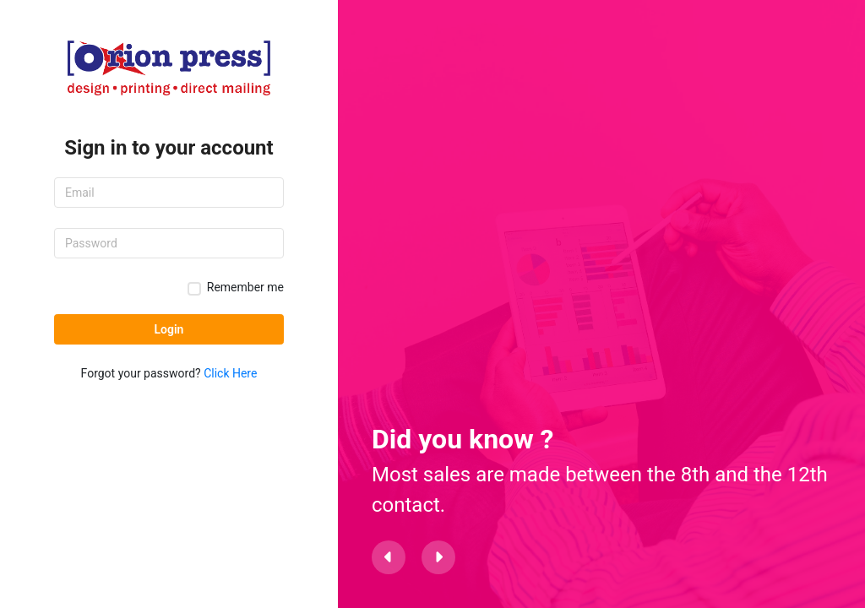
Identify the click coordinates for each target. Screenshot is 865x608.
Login (169, 329)
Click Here (230, 373)
